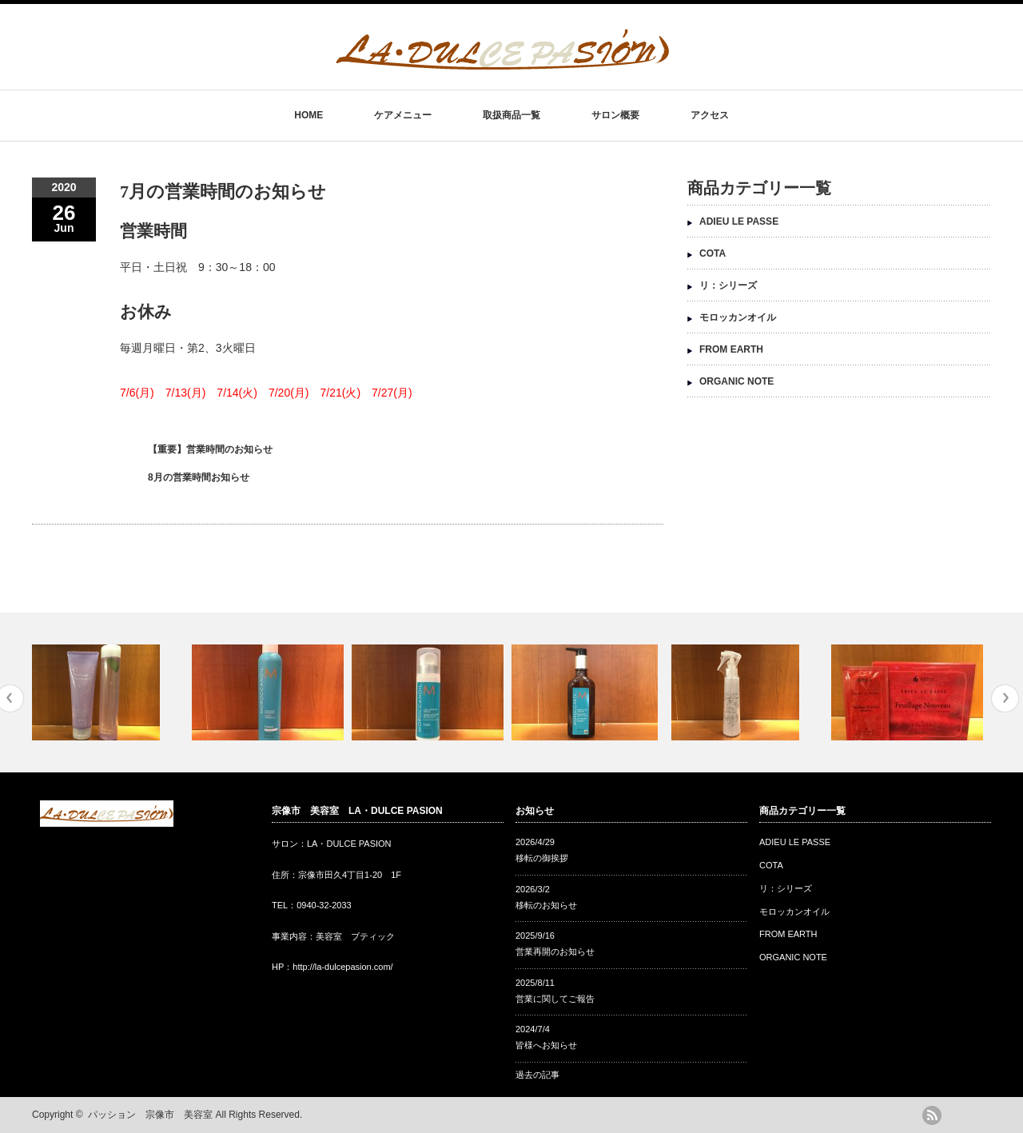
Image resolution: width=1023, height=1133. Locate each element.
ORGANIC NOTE (736, 381)
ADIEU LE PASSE (738, 221)
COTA (712, 253)
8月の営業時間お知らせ (198, 477)
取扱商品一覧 (511, 115)
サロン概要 (615, 115)
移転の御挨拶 (541, 858)
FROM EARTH (731, 349)
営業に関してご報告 (555, 998)
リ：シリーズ (728, 285)
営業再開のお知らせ (555, 951)
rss (931, 1115)
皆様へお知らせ (546, 1045)
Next (1005, 698)
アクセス (710, 115)
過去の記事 (537, 1074)
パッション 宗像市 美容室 (150, 1114)
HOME (308, 115)
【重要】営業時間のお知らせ (210, 449)
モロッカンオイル (737, 317)
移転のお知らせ (546, 905)
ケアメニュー (403, 115)
